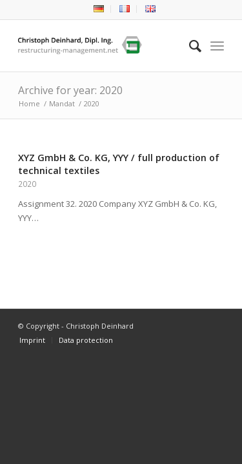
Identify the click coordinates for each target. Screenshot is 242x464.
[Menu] (217, 45)
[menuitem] (99, 9)
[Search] (188, 46)
